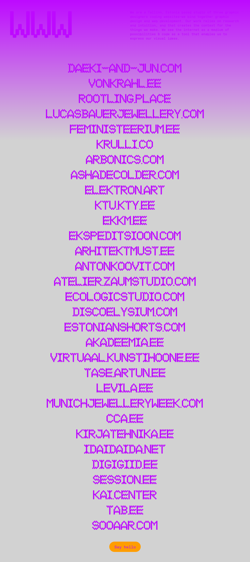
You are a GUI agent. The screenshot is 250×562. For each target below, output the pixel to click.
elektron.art (125, 190)
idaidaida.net (125, 450)
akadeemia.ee (125, 343)
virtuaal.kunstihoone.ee (125, 358)
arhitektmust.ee (125, 251)
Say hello (125, 547)
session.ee (125, 480)
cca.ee (125, 419)
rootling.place (125, 99)
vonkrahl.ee (125, 84)
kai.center (125, 495)
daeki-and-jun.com (125, 69)
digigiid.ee (125, 465)
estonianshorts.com (125, 328)
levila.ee (125, 388)
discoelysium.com (125, 312)
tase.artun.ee (125, 373)
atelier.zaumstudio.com (125, 282)
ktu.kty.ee (125, 206)
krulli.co (125, 145)
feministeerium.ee (125, 130)
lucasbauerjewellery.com (125, 114)
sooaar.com (125, 526)
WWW (41, 26)
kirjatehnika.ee (125, 434)
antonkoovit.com (125, 267)
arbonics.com (125, 160)
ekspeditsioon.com (125, 236)
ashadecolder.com (125, 175)
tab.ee (125, 511)
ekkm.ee (125, 221)
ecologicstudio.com (125, 297)
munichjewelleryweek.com (125, 404)
